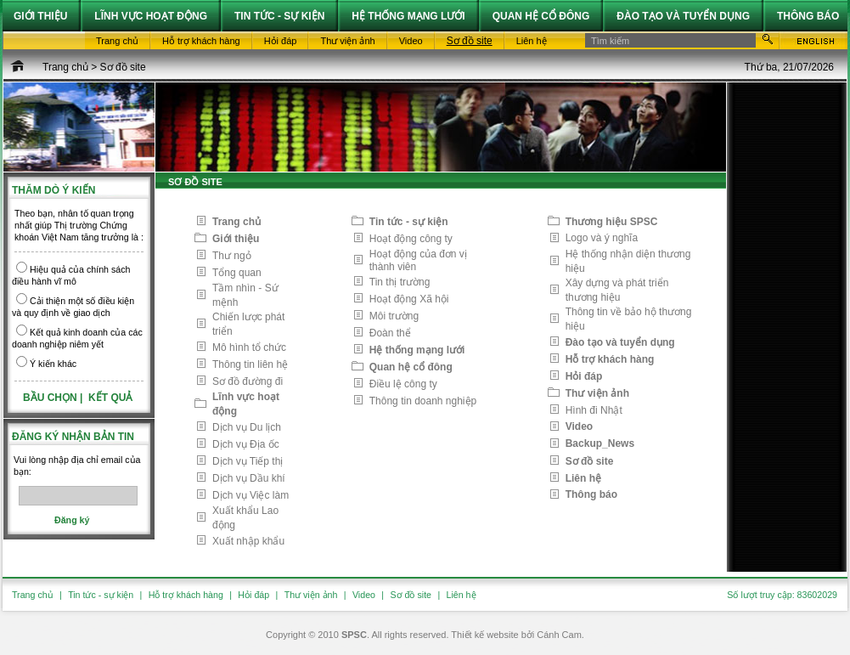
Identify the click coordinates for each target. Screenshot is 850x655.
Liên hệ (583, 478)
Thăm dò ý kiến (53, 190)
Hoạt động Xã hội (409, 299)
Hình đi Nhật (594, 410)
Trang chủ (65, 67)
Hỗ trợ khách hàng (610, 359)
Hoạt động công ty (411, 239)
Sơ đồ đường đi (247, 381)
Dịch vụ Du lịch (246, 427)
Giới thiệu (235, 239)
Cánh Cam (559, 635)
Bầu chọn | (54, 398)
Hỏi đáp (584, 376)
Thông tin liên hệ (250, 364)
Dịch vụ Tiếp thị (247, 461)
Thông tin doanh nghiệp (422, 401)
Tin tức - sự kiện (408, 222)
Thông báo (591, 494)
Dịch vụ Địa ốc (245, 444)
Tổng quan (237, 273)
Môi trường (394, 316)
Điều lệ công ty (403, 384)
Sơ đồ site (123, 67)
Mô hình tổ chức (249, 347)
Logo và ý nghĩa (602, 238)
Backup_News (600, 443)
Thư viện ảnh (597, 393)
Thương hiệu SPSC (612, 222)
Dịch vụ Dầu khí (248, 478)
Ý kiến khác (53, 364)
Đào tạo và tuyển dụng (620, 342)
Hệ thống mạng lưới (417, 350)
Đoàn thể (390, 333)
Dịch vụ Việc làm (250, 495)
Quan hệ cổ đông (411, 367)
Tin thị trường (400, 282)
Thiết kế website (484, 635)
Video (579, 426)
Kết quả (110, 398)
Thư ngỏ (231, 256)
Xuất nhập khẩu (248, 541)
